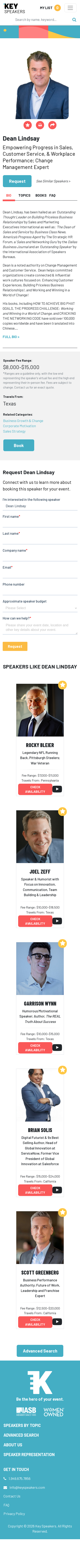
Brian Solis (40, 1130)
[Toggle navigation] (70, 8)
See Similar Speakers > (53, 181)
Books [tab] (40, 195)
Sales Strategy (14, 431)
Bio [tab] (8, 195)
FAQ (6, 1505)
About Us (13, 1444)
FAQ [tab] (52, 195)
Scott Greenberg (40, 1272)
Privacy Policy (14, 1514)
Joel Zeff (40, 871)
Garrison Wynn (40, 1003)
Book (19, 445)
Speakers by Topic (22, 1425)
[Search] (41, 19)
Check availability (35, 789)
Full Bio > (11, 337)
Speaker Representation (29, 1454)
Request (17, 181)
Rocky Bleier (40, 745)
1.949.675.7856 (20, 1478)
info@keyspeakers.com (27, 1487)
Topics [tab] (24, 195)
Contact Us (12, 1496)
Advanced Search (40, 1350)
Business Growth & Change (23, 421)
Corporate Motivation (19, 426)
